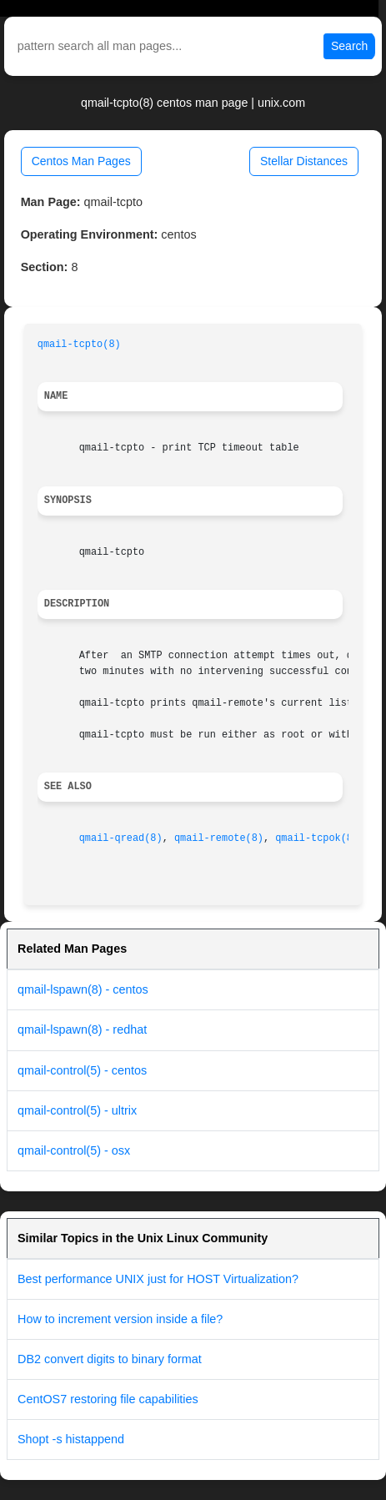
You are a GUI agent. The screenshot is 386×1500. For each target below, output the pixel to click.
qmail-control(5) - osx (74, 1150)
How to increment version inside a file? (120, 1319)
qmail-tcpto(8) (79, 344)
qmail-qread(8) (121, 838)
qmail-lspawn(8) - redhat (82, 1029)
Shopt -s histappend (71, 1439)
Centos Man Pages (81, 161)
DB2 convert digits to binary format (110, 1359)
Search (349, 46)
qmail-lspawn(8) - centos (83, 989)
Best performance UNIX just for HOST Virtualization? (158, 1279)
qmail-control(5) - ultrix (77, 1110)
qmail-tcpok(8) (316, 838)
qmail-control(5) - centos (82, 1070)
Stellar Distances (304, 161)
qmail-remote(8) (218, 838)
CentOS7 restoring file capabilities (108, 1399)
